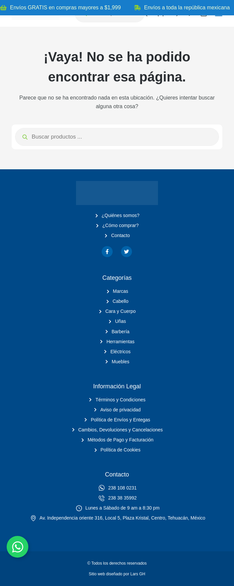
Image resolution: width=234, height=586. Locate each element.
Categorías (117, 277)
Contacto (117, 474)
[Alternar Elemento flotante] (17, 547)
